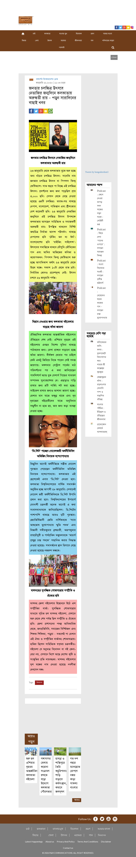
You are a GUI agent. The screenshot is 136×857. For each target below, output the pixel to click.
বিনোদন (79, 33)
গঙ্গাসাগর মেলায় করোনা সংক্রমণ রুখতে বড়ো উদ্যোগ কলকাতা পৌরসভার (46, 775)
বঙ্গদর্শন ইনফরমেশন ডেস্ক (47, 79)
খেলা (37, 40)
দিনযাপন (39, 682)
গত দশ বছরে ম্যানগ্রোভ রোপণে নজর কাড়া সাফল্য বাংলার (75, 773)
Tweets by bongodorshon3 (96, 172)
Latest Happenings (34, 841)
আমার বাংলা (107, 33)
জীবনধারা (78, 40)
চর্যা (34, 33)
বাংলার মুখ (63, 33)
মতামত (63, 40)
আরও (77, 800)
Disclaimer (106, 841)
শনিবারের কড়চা (108, 40)
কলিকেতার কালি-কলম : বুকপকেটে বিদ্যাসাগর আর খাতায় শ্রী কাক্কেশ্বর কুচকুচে (101, 357)
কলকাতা (47, 33)
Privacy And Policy (66, 841)
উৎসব (49, 40)
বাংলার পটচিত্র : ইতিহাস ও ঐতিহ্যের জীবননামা (101, 412)
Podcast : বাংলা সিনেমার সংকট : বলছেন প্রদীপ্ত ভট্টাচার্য (101, 272)
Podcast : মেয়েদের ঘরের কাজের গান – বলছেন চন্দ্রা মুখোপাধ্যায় (102, 302)
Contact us (68, 848)
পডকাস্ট (61, 47)
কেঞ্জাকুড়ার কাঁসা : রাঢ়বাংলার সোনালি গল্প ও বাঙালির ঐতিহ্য (101, 388)
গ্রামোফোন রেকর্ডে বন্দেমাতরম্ (102, 428)
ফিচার (24, 40)
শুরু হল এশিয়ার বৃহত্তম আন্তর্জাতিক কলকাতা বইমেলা (32, 769)
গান (92, 40)
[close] (114, 57)
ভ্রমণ (92, 33)
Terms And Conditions (87, 841)
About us (50, 841)
